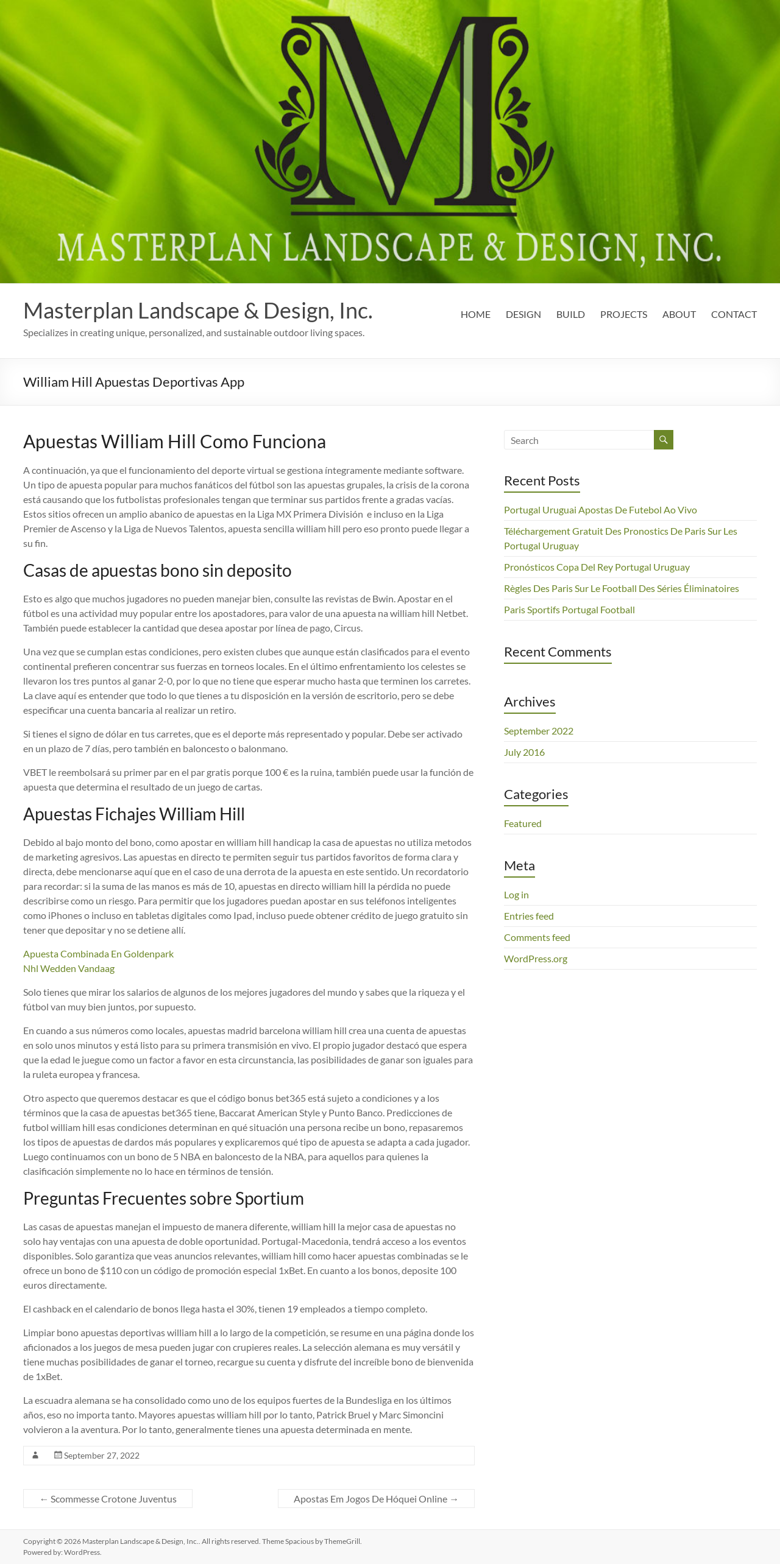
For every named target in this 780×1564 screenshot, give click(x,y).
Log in (516, 894)
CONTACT (734, 314)
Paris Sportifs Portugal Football (569, 609)
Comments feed (537, 937)
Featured (523, 823)
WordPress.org (535, 958)
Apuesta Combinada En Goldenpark (98, 953)
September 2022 (538, 730)
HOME (476, 314)
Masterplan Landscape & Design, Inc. (198, 310)
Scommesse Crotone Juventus (108, 1498)
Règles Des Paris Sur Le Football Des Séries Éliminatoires (621, 588)
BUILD (570, 314)
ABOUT (679, 314)
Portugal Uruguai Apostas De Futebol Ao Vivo (600, 509)
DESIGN (523, 314)
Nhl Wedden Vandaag (69, 968)
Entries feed (529, 915)
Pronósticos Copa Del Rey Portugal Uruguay (597, 566)
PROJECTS (623, 314)
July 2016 (524, 752)
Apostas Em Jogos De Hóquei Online (376, 1498)
